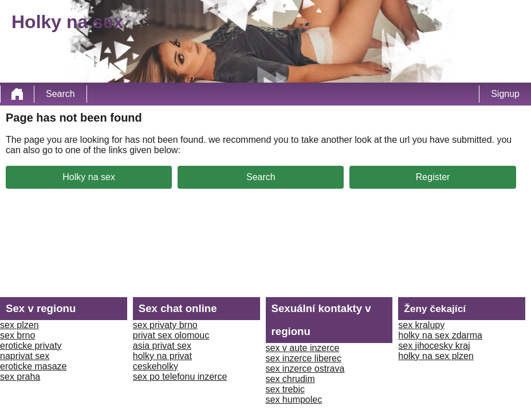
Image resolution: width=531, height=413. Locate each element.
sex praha (20, 376)
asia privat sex (162, 345)
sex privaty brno (165, 325)
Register (433, 177)
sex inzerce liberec (304, 358)
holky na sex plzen (436, 356)
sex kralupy (421, 325)
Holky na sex (88, 177)
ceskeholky (155, 366)
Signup (505, 94)
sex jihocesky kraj (434, 345)
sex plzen (19, 325)
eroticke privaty (31, 345)
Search (60, 94)
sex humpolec (294, 399)
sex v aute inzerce (303, 348)
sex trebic (285, 389)
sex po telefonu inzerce (180, 376)
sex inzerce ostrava (305, 368)
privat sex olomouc (171, 335)
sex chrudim (290, 379)
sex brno (17, 335)
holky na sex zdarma (440, 335)
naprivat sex (24, 356)
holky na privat (162, 356)
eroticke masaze (33, 366)
